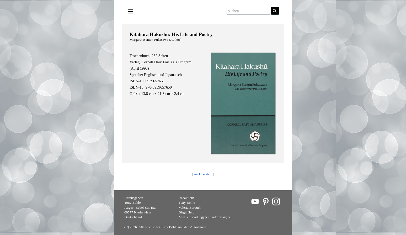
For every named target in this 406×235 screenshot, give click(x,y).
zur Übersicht (203, 174)
